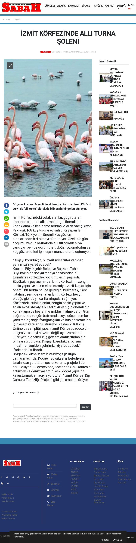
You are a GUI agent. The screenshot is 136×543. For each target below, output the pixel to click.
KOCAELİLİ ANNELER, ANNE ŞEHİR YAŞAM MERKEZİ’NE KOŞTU (118, 99)
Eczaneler (99, 479)
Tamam (118, 540)
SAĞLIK (98, 5)
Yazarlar (53, 484)
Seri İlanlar (99, 493)
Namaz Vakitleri (101, 475)
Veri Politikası (8, 501)
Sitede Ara (123, 468)
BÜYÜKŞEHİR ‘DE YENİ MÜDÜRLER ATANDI (118, 251)
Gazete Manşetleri (99, 501)
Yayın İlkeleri (8, 498)
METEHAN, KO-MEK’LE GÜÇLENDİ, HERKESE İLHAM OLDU (118, 184)
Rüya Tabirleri (124, 479)
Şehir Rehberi (100, 496)
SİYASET (87, 5)
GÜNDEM (49, 5)
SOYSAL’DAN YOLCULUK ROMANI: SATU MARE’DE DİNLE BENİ (118, 363)
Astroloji (122, 482)
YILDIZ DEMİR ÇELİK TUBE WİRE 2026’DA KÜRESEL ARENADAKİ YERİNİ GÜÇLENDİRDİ (119, 234)
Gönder (85, 407)
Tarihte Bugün (101, 486)
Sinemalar (99, 489)
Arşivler (53, 490)
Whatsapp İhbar (9, 515)
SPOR (73, 489)
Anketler (122, 472)
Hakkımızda (7, 494)
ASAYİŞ (61, 5)
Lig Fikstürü (99, 482)
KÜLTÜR (74, 493)
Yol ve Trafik (100, 472)
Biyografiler (123, 475)
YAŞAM (109, 5)
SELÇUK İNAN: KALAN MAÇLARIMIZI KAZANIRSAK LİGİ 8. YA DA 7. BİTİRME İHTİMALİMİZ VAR (119, 386)
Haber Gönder (8, 518)
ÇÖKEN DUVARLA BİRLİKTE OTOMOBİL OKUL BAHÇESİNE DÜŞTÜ (118, 290)
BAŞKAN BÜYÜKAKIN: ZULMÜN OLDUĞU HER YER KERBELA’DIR (119, 148)
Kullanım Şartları (9, 511)
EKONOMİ (73, 5)
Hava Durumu (100, 468)
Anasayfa (7, 19)
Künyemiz (54, 496)
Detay (105, 540)
